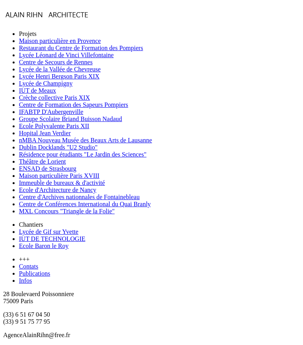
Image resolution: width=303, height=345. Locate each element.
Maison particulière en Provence (60, 40)
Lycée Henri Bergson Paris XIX (59, 76)
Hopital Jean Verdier (45, 133)
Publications (34, 273)
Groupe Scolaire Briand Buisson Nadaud (70, 119)
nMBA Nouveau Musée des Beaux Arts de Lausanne (85, 140)
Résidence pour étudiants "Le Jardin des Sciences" (82, 154)
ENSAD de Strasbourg (47, 168)
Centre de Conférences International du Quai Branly (85, 204)
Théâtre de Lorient (42, 161)
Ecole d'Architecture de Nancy (57, 189)
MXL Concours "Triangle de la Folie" (67, 211)
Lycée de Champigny (46, 83)
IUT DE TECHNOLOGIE (52, 238)
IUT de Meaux (37, 90)
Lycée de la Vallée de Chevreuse (60, 69)
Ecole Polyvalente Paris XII (54, 126)
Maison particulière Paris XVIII (59, 175)
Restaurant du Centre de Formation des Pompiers (81, 48)
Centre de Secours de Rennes (56, 62)
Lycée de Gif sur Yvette (49, 231)
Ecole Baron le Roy (44, 245)
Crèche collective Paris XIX (54, 97)
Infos (25, 280)
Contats (28, 266)
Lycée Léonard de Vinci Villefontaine (66, 55)
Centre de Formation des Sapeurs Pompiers (73, 104)
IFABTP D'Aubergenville (51, 111)
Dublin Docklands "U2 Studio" (58, 147)
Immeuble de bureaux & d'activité (62, 182)
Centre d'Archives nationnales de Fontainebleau (79, 197)
